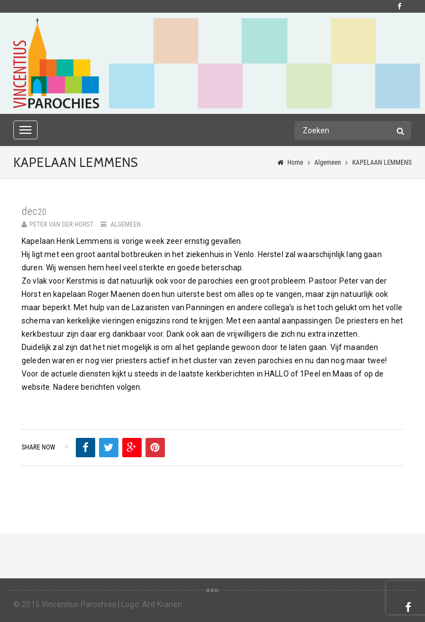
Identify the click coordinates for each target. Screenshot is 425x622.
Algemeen (327, 162)
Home (295, 162)
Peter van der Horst (61, 224)
